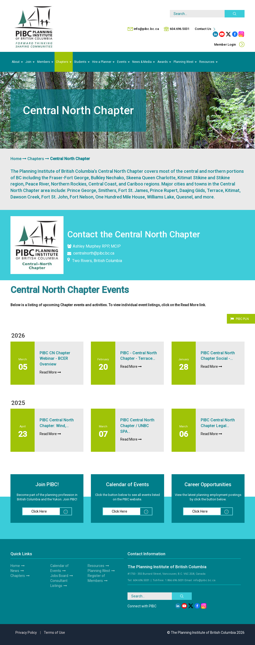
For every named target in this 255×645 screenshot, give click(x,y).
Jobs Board (59, 576)
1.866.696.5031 (174, 580)
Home (15, 158)
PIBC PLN (242, 319)
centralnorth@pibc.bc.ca (90, 253)
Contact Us (205, 29)
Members (45, 62)
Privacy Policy (26, 633)
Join (30, 62)
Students (82, 62)
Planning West (185, 62)
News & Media (143, 62)
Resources (208, 62)
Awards (164, 62)
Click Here (51, 511)
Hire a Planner (103, 62)
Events (123, 62)
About (17, 62)
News (14, 571)
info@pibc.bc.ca (146, 29)
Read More (50, 372)
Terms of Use (54, 633)
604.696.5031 (179, 29)
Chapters (63, 62)
